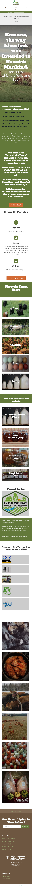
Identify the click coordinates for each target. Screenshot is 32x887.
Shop (5, 8)
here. (15, 539)
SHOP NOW (16, 205)
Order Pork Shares (8, 846)
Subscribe (25, 826)
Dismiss (16, 21)
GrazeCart (25, 885)
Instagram (6, 879)
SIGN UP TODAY (16, 278)
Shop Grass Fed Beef (8, 839)
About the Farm (7, 849)
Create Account (19, 12)
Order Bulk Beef (7, 844)
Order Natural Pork (8, 841)
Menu (26, 8)
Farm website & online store (10, 885)
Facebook (6, 876)
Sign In (16, 8)
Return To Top (16, 811)
